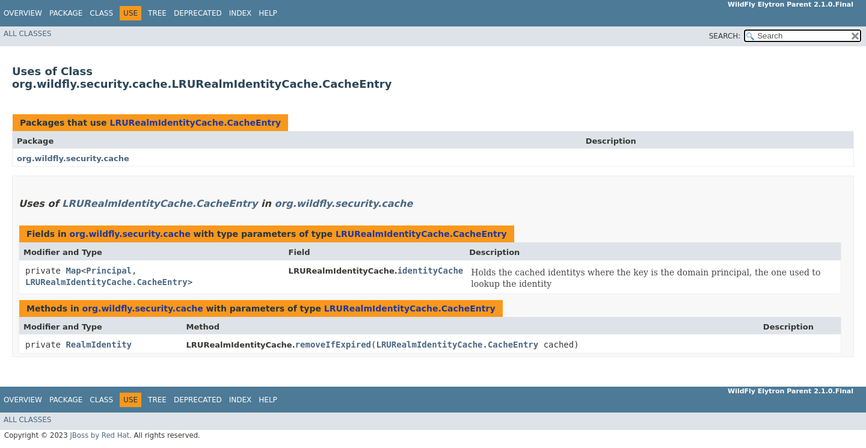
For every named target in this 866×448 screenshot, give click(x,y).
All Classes (27, 33)
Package (65, 13)
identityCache (431, 270)
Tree (157, 13)
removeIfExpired (333, 344)
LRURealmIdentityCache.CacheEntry (195, 122)
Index (240, 13)
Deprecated (198, 13)
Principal (109, 270)
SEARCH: (725, 36)
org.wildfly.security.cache (73, 158)
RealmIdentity (99, 344)
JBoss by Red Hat (99, 435)
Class (101, 13)
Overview (23, 13)
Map (73, 270)
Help (268, 13)
